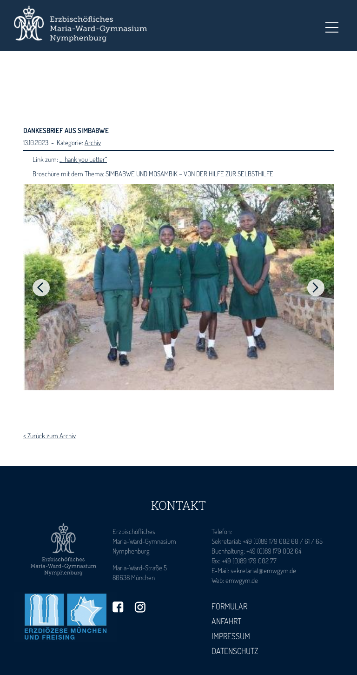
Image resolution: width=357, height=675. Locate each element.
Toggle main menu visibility (331, 24)
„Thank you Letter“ (83, 159)
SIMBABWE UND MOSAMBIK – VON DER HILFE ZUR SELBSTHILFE (189, 173)
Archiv (93, 142)
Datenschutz (235, 651)
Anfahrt (226, 621)
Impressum (231, 636)
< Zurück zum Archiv (49, 435)
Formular (229, 606)
